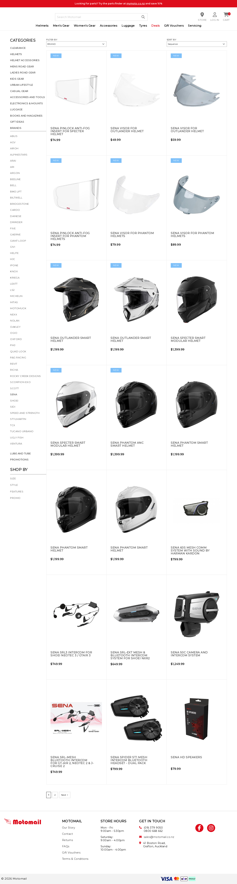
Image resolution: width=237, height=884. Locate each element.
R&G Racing (18, 357)
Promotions (19, 459)
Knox (14, 271)
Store (202, 19)
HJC (12, 259)
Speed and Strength (24, 412)
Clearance (18, 47)
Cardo (15, 209)
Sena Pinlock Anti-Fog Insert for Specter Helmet (70, 131)
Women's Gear (84, 25)
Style (14, 485)
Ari (12, 166)
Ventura (16, 443)
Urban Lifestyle (21, 84)
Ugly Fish (16, 437)
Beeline (15, 179)
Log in (214, 19)
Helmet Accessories (24, 60)
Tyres (143, 25)
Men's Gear (61, 25)
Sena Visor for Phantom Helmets (127, 234)
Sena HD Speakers (187, 757)
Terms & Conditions (75, 859)
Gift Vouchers (174, 25)
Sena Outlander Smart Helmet (71, 339)
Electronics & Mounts (26, 103)
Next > (64, 794)
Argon (15, 172)
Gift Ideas (17, 121)
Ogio (13, 332)
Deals (155, 25)
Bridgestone (19, 203)
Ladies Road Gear (22, 72)
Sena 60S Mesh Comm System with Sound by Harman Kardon (191, 550)
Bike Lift (16, 191)
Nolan (14, 320)
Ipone (14, 265)
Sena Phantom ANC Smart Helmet (127, 444)
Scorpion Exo (20, 382)
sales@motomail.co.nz (159, 837)
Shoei (14, 400)
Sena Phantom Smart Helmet (190, 444)
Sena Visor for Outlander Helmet (128, 129)
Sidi (12, 406)
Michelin (16, 295)
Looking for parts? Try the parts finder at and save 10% (118, 3)
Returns (67, 840)
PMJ (12, 345)
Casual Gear (19, 91)
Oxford (16, 339)
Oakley (15, 326)
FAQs (65, 846)
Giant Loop (18, 240)
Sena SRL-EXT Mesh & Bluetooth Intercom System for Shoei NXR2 (131, 655)
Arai (13, 160)
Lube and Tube (20, 453)
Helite (14, 253)
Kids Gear (17, 78)
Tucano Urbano (22, 431)
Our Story (68, 827)
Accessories (108, 25)
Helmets (42, 25)
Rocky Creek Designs (25, 376)
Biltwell (16, 197)
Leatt (14, 283)
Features (16, 491)
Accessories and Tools (27, 97)
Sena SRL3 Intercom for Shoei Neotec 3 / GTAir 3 (72, 654)
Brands (15, 127)
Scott (14, 388)
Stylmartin (18, 418)
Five (13, 228)
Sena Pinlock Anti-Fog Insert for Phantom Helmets (70, 236)
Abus (13, 136)
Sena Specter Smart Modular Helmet (189, 339)
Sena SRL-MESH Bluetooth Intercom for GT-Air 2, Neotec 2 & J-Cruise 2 (71, 761)
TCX (12, 425)
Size (13, 478)
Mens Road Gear (22, 66)
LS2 (12, 289)
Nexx (13, 314)
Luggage (128, 25)
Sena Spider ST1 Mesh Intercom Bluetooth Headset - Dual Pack (130, 760)
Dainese (15, 216)
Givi (12, 246)
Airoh (14, 148)
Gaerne (15, 234)
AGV (13, 142)
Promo (15, 498)
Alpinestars (19, 154)
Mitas (14, 302)
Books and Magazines (26, 115)
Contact (67, 834)
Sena (13, 394)
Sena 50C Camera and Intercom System (190, 654)
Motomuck (18, 308)
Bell (13, 185)
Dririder (16, 222)
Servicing (194, 25)
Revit (13, 363)
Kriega (14, 277)
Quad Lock (18, 351)
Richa (14, 369)
